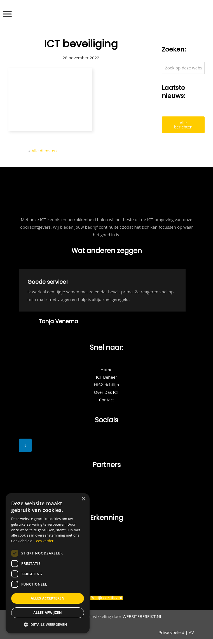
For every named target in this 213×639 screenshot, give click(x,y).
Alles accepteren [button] (48, 598)
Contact (106, 399)
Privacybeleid (171, 632)
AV (191, 632)
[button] (47, 625)
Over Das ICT (106, 392)
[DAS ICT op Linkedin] (25, 445)
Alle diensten (44, 150)
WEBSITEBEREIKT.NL (142, 616)
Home (106, 369)
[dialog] (48, 563)
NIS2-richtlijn (106, 384)
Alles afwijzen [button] (47, 612)
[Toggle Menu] (7, 14)
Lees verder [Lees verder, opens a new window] (44, 541)
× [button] (83, 499)
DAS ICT (115, 11)
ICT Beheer (106, 377)
